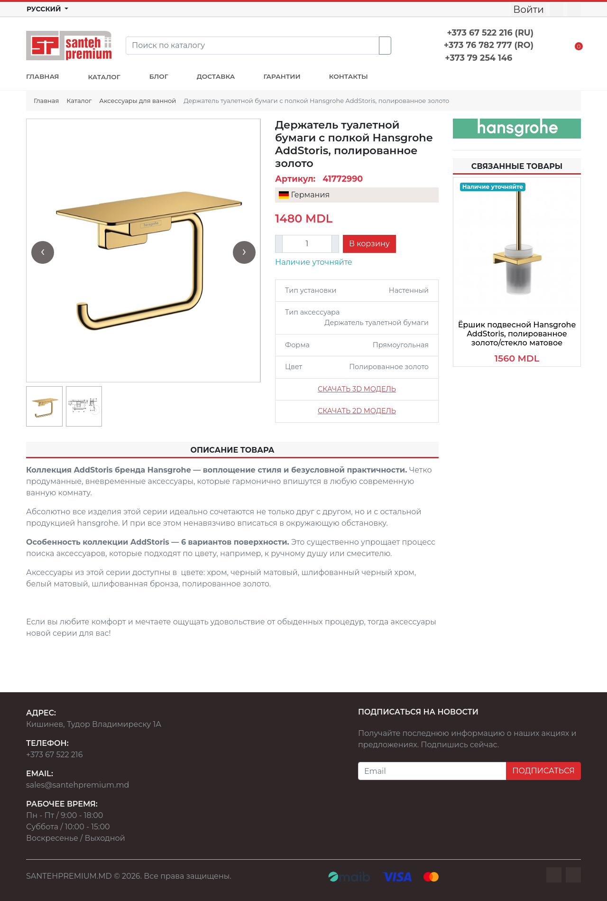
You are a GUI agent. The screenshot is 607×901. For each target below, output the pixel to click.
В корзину (369, 243)
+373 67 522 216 (54, 754)
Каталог (79, 100)
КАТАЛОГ (104, 77)
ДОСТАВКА (216, 76)
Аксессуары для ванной (137, 100)
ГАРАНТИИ (281, 76)
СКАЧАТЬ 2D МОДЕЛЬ (357, 411)
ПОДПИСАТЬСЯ (543, 770)
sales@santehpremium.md (77, 785)
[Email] (432, 771)
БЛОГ (158, 76)
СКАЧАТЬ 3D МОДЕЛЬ (357, 389)
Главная (46, 100)
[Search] (252, 46)
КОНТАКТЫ (348, 76)
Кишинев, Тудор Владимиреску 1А (93, 724)
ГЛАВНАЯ (42, 76)
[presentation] (42, 252)
